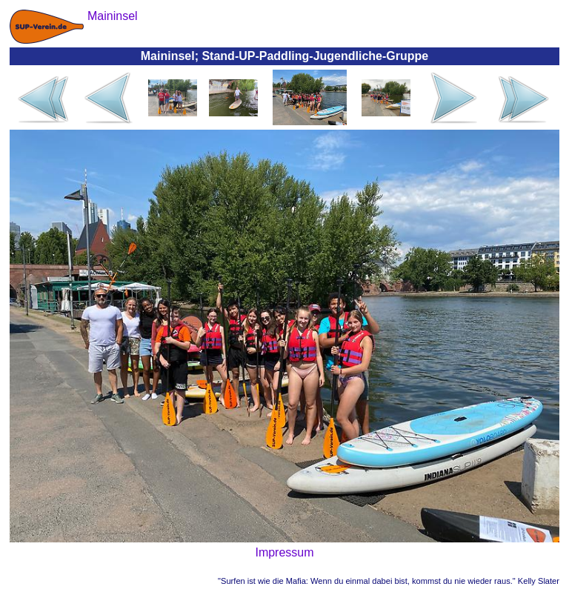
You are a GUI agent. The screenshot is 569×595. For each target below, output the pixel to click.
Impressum (284, 552)
